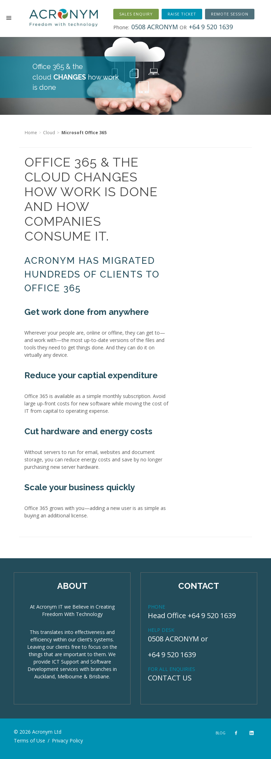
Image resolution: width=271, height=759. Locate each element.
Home (31, 133)
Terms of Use (29, 740)
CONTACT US (170, 678)
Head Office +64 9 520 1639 (192, 615)
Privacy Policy (67, 740)
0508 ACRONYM (173, 638)
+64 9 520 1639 (172, 654)
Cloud (49, 133)
